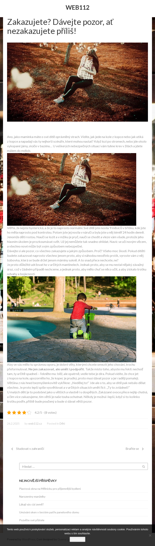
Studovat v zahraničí (30, 448)
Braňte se (132, 448)
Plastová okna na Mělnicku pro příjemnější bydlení (50, 488)
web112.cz (35, 423)
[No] (150, 535)
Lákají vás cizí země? (31, 504)
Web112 (77, 7)
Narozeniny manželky (32, 496)
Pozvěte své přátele (31, 520)
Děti (62, 423)
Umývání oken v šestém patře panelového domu (49, 512)
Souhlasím (77, 539)
